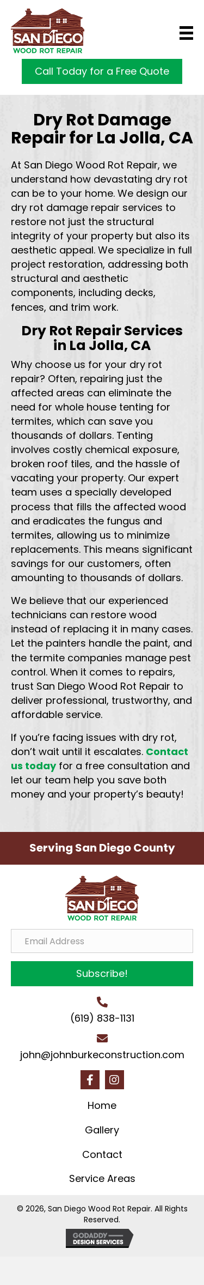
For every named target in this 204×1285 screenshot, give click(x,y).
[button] (102, 973)
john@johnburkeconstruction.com (102, 1054)
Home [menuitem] (102, 1105)
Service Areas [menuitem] (102, 1178)
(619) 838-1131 (102, 1018)
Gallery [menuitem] (102, 1130)
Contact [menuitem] (102, 1154)
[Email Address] (102, 941)
